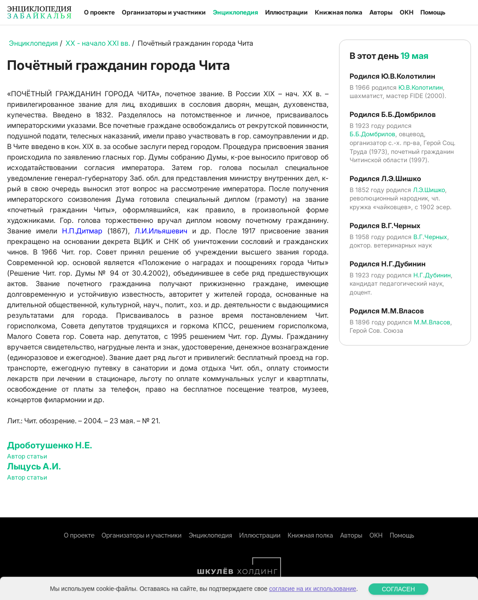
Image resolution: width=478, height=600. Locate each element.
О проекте (99, 12)
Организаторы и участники (164, 12)
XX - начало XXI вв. (98, 43)
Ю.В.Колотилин (420, 87)
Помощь (432, 12)
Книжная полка (338, 12)
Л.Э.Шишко (429, 189)
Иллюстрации (286, 12)
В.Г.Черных (430, 236)
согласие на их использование (312, 594)
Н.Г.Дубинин (432, 275)
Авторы (381, 12)
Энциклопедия (235, 12)
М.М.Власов (432, 322)
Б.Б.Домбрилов (372, 134)
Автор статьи (27, 456)
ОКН (406, 12)
